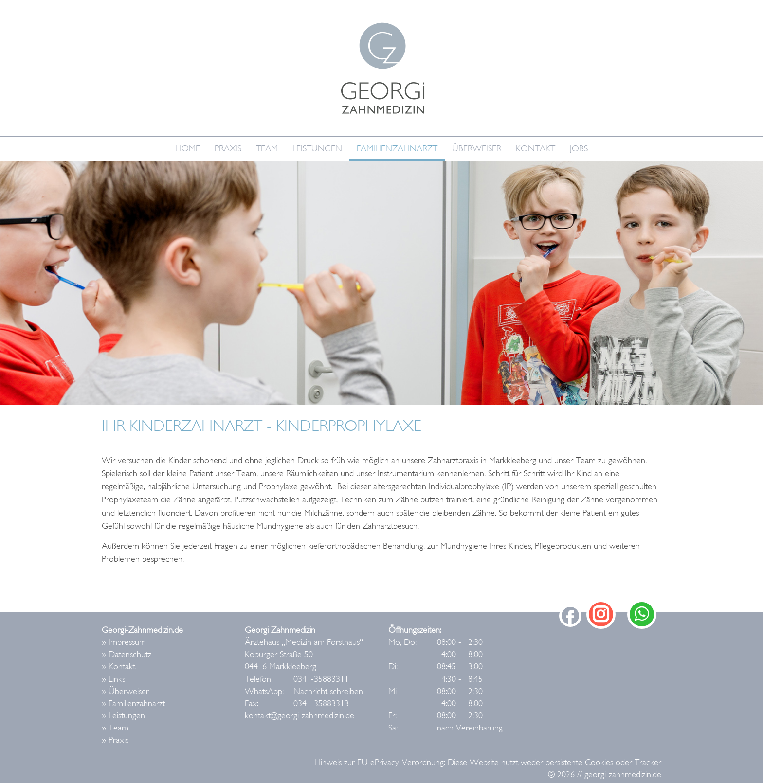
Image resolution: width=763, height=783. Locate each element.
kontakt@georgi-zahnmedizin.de (299, 716)
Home (187, 148)
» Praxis (115, 740)
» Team (115, 728)
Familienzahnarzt (397, 148)
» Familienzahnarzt (133, 703)
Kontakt (535, 148)
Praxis (228, 148)
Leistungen (317, 148)
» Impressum (124, 642)
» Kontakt (118, 666)
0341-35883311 (321, 679)
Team (267, 148)
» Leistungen (123, 716)
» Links (113, 679)
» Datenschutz (126, 654)
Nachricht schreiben (328, 691)
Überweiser (476, 148)
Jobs (579, 148)
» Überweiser (125, 691)
